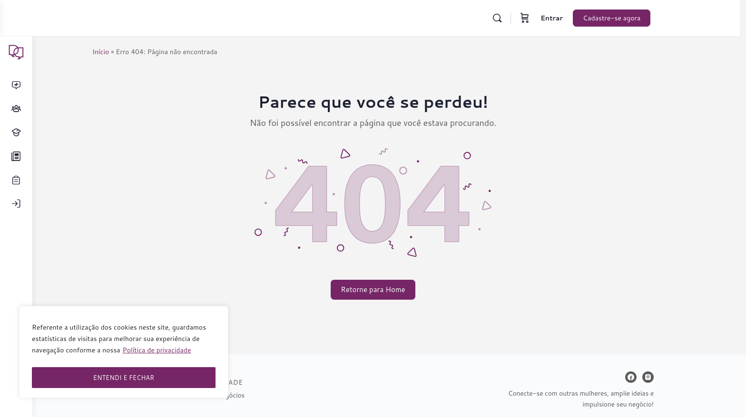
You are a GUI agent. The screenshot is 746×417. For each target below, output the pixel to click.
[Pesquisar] (516, 18)
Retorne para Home (389, 289)
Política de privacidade (157, 354)
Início (116, 52)
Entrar (571, 18)
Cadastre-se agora (631, 18)
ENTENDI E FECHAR (124, 377)
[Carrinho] (544, 18)
